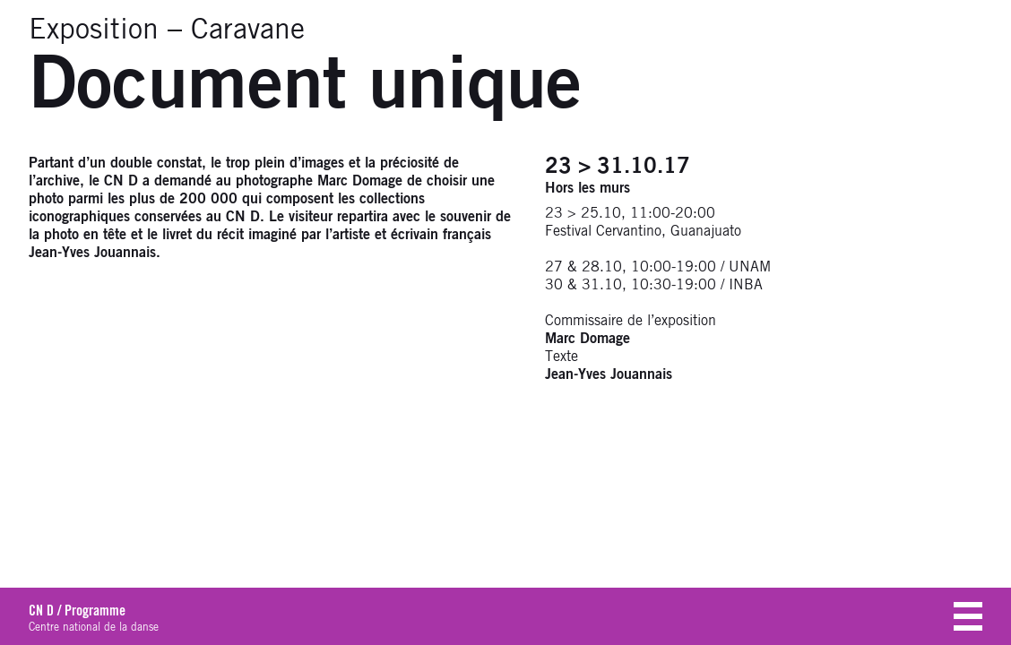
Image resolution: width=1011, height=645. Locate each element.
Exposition (94, 30)
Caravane (248, 30)
